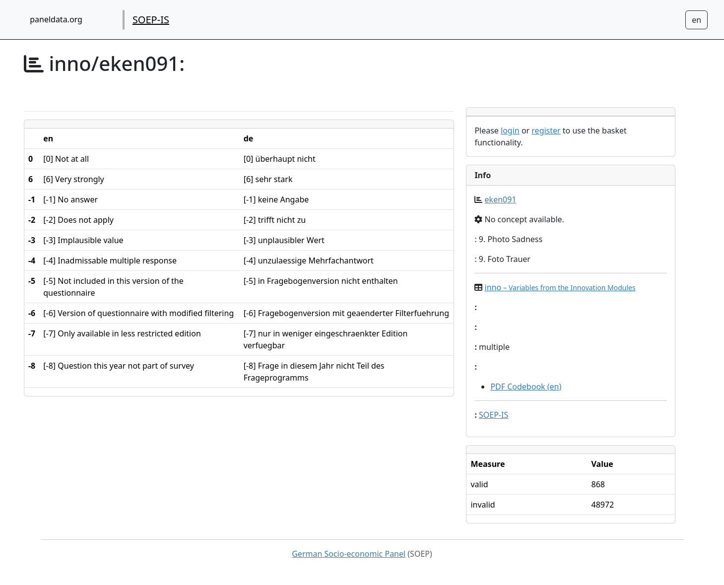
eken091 (501, 199)
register (545, 130)
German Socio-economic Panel (348, 553)
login (510, 130)
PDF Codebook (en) (525, 386)
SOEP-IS (150, 19)
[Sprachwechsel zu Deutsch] (696, 19)
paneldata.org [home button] (56, 19)
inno (560, 287)
